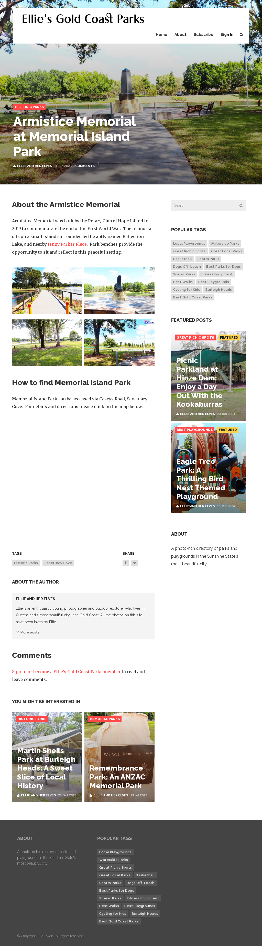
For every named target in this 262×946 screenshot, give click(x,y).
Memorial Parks (105, 719)
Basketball (182, 259)
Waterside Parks (225, 243)
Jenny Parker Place (67, 244)
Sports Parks (209, 259)
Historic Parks (29, 107)
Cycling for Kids (186, 290)
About (180, 34)
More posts (27, 632)
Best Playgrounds (213, 282)
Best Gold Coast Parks (192, 297)
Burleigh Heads (218, 290)
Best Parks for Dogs (223, 266)
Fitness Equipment (217, 274)
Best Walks (183, 282)
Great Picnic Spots (189, 251)
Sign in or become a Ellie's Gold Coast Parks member (66, 671)
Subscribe (203, 34)
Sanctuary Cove (58, 563)
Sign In (227, 34)
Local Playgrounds (189, 243)
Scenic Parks (184, 274)
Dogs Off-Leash (187, 266)
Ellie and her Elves (34, 166)
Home (161, 34)
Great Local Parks (226, 251)
